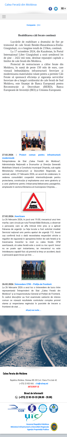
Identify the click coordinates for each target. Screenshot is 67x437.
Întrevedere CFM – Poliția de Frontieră (33, 284)
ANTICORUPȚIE (33, 387)
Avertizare (20, 216)
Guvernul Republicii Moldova (37, 424)
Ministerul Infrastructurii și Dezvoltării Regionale (30, 427)
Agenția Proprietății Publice (38, 430)
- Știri (33, 25)
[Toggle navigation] (4, 16)
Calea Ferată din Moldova (21, 4)
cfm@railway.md (42, 384)
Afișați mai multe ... (33, 310)
